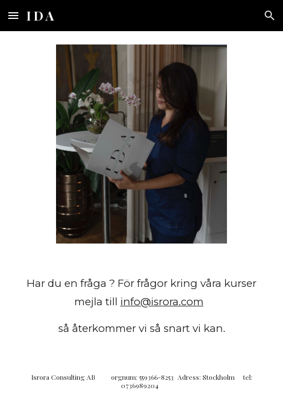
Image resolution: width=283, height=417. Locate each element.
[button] (13, 15)
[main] (142, 306)
